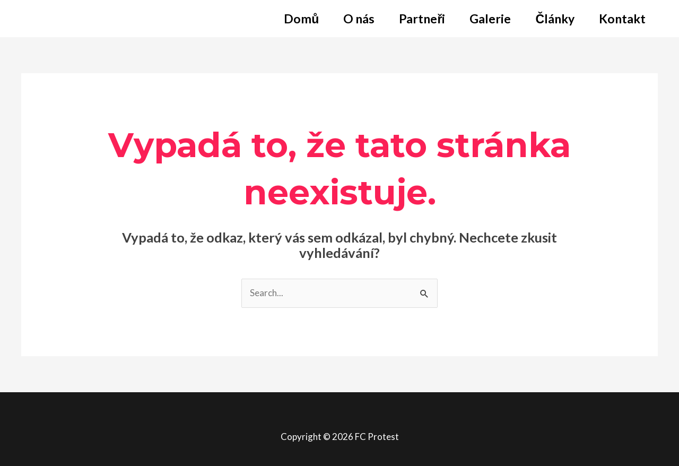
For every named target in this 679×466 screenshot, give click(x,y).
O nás (359, 18)
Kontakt (622, 18)
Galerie (490, 18)
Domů (301, 18)
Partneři (422, 18)
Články (554, 18)
